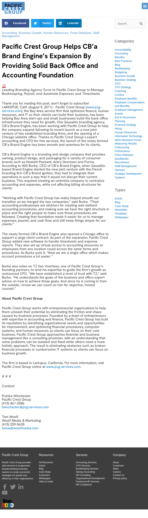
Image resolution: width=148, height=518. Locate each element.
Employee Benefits (126, 107)
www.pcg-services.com (63, 375)
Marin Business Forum (128, 148)
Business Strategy (125, 88)
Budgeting (121, 80)
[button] (145, 6)
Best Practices (123, 69)
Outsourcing (122, 155)
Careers (117, 480)
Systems (120, 186)
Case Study (121, 214)
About (116, 471)
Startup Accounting (85, 480)
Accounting (9, 41)
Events (119, 122)
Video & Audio (46, 490)
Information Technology (128, 144)
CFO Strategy (123, 95)
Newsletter (121, 218)
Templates (121, 222)
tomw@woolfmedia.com (20, 436)
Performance (122, 159)
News (116, 477)
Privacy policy (120, 487)
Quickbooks (122, 167)
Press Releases (80, 41)
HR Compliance (84, 493)
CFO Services (83, 474)
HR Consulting (83, 483)
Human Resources (55, 41)
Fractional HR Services (87, 490)
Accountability (123, 58)
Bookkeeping (122, 76)
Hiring (118, 137)
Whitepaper (121, 225)
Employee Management (129, 118)
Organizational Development (90, 487)
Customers (44, 483)
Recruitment (122, 170)
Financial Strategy (125, 133)
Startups (120, 178)
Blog (117, 73)
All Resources (46, 471)
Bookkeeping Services (87, 477)
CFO (117, 92)
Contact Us (118, 483)
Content (119, 103)
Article (118, 207)
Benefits (119, 65)
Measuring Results (126, 152)
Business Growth (30, 41)
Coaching (120, 99)
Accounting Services (86, 471)
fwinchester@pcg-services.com (25, 415)
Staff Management (125, 174)
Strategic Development (128, 182)
